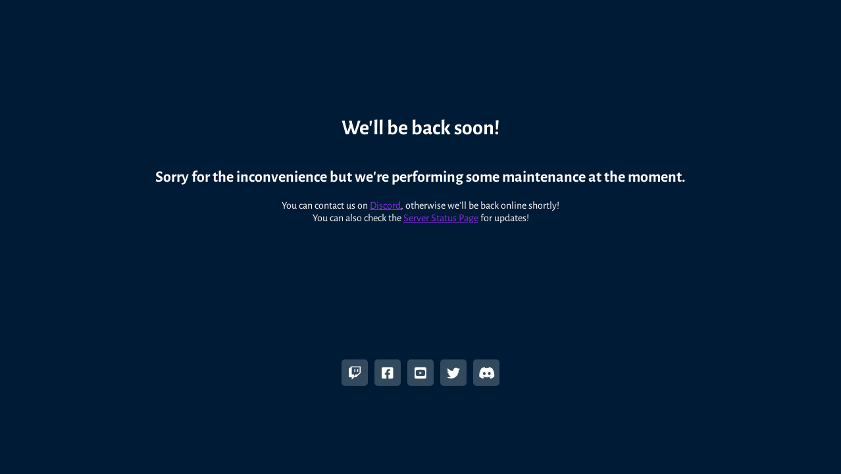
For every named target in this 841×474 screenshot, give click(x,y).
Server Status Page (440, 211)
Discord (385, 199)
